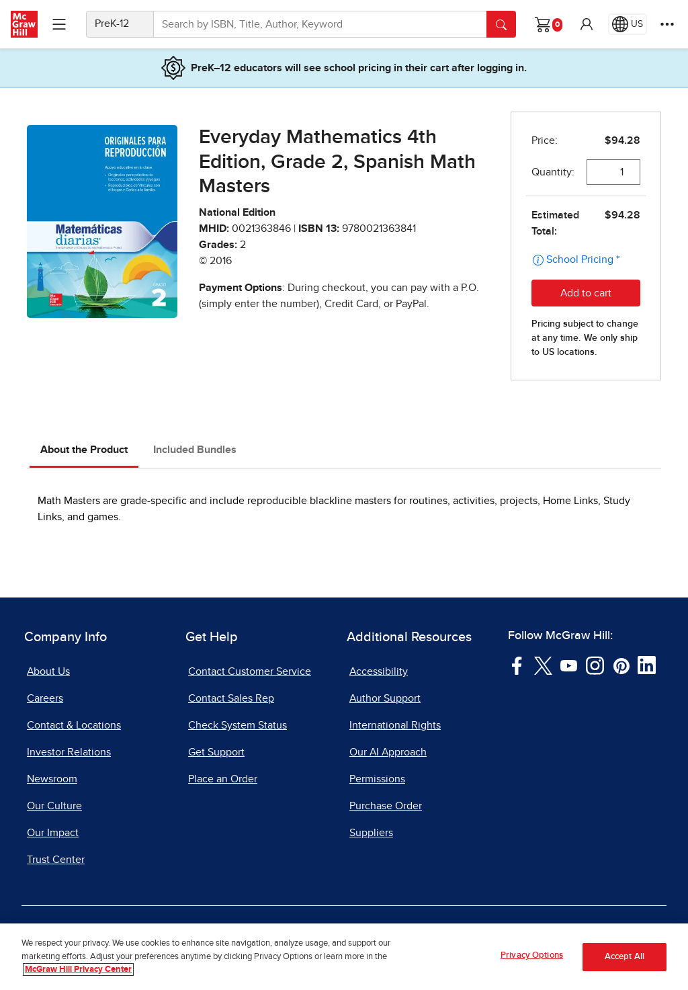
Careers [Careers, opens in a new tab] (45, 698)
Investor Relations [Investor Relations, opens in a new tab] (69, 752)
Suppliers (371, 832)
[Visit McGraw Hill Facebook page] (517, 664)
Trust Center (56, 859)
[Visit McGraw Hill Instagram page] (595, 664)
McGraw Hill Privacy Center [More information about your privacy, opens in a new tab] (78, 970)
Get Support (216, 752)
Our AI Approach (388, 752)
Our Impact (53, 832)
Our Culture (54, 805)
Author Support (385, 698)
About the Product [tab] (84, 449)
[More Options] (667, 24)
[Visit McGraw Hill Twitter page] (543, 664)
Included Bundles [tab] (194, 449)
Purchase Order (385, 805)
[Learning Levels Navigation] (59, 24)
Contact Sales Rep (231, 698)
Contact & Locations (74, 725)
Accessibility (378, 671)
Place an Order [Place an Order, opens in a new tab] (222, 779)
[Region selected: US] (627, 24)
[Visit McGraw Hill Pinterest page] (621, 664)
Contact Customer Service (249, 671)
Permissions (377, 779)
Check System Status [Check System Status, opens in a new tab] (237, 725)
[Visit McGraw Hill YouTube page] (569, 664)
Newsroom (52, 779)
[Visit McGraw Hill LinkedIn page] (647, 664)
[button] (586, 24)
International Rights (395, 725)
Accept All (624, 956)
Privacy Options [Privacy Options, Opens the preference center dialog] (532, 956)
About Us (48, 671)
